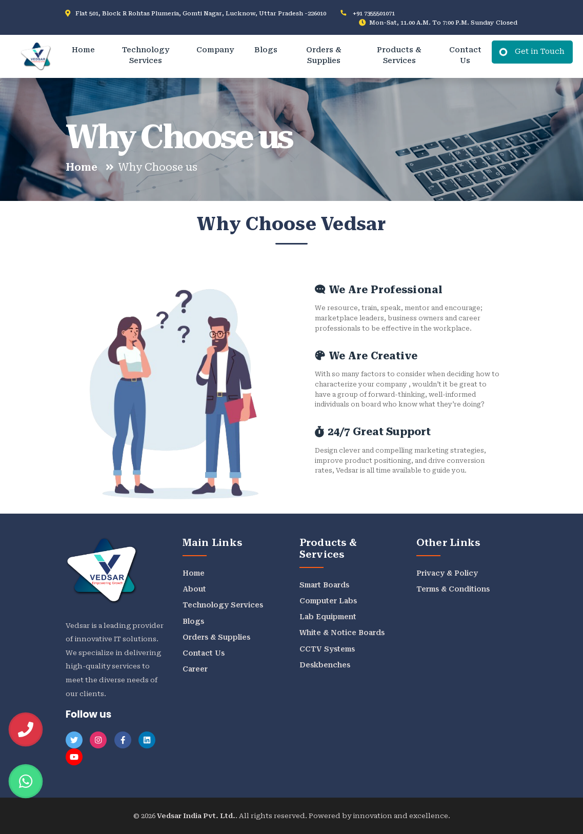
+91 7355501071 (374, 13)
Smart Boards (324, 585)
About (194, 589)
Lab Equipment (327, 617)
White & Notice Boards (342, 632)
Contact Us (465, 55)
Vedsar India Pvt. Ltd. (196, 816)
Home (83, 50)
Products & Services (399, 55)
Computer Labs (328, 601)
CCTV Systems (327, 649)
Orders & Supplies (323, 55)
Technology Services (145, 55)
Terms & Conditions (453, 589)
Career (195, 669)
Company (215, 50)
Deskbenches (324, 665)
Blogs (265, 50)
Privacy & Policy (447, 573)
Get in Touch (540, 51)
